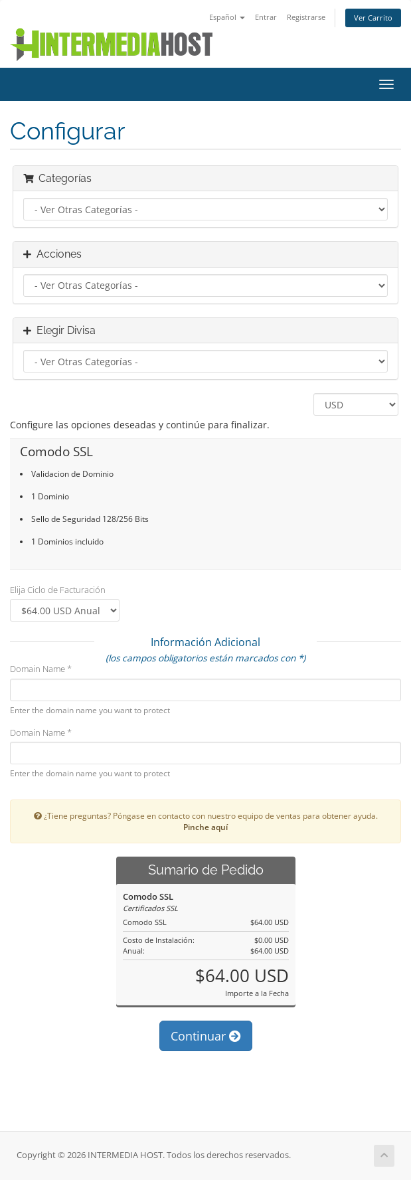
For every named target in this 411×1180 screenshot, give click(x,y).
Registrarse (306, 17)
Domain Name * (41, 669)
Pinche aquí (205, 826)
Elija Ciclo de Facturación (58, 590)
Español (227, 17)
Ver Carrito (373, 18)
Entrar (266, 17)
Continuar (206, 1036)
